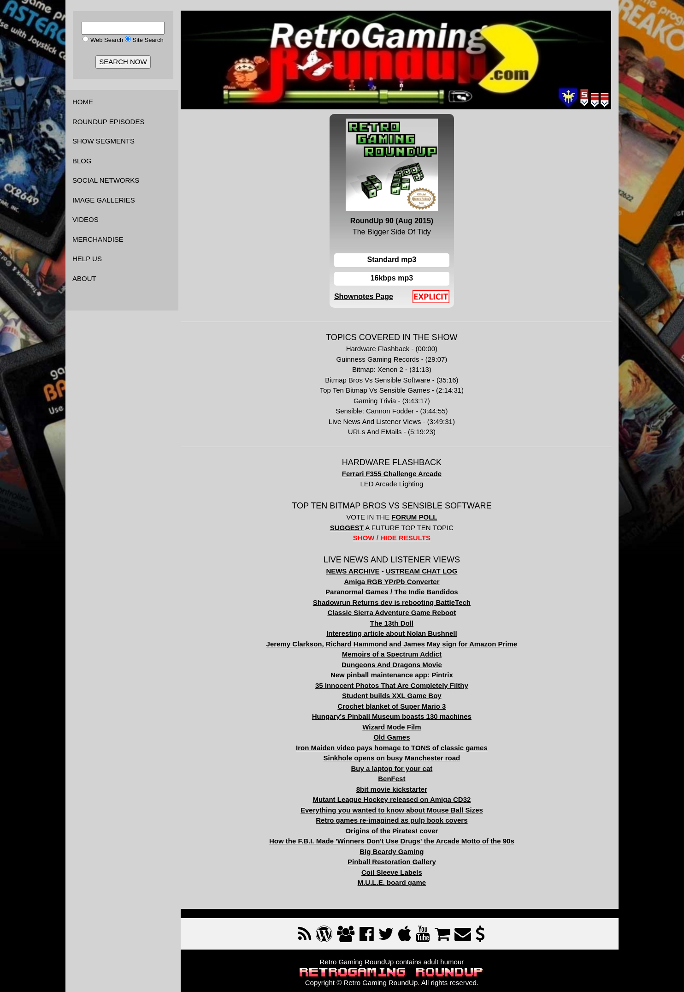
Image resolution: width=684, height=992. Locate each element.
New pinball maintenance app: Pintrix (399, 671)
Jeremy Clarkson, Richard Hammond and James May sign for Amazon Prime (399, 640)
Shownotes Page (371, 293)
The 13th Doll (399, 619)
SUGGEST (354, 524)
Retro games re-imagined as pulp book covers (399, 817)
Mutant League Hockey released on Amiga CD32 (400, 796)
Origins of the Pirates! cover (400, 827)
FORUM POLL (422, 514)
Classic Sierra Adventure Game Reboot (400, 609)
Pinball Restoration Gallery (399, 858)
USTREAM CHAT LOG (430, 568)
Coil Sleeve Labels (399, 868)
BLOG (82, 161)
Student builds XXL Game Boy (399, 692)
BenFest (399, 775)
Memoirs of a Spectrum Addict (399, 651)
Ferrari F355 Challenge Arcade (399, 470)
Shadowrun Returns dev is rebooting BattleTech (399, 599)
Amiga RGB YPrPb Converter (399, 578)
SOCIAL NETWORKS (105, 180)
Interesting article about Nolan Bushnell (399, 630)
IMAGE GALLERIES (103, 200)
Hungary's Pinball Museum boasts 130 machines (399, 713)
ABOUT (84, 278)
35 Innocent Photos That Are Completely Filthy (399, 682)
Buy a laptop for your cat (400, 765)
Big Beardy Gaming (399, 848)
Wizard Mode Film (399, 723)
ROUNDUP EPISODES (108, 121)
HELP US (87, 259)
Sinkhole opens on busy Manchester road (399, 755)
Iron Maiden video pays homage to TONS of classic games (399, 744)
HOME (82, 102)
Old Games (399, 734)
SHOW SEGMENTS (103, 141)
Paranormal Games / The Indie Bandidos (399, 588)
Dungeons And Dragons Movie (399, 661)
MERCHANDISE (98, 239)
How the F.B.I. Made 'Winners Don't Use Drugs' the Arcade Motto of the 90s (399, 838)
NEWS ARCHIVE (360, 568)
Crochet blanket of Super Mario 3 (399, 702)
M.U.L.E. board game (400, 879)
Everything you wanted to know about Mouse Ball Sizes (399, 806)
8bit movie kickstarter (399, 785)
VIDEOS (85, 219)
